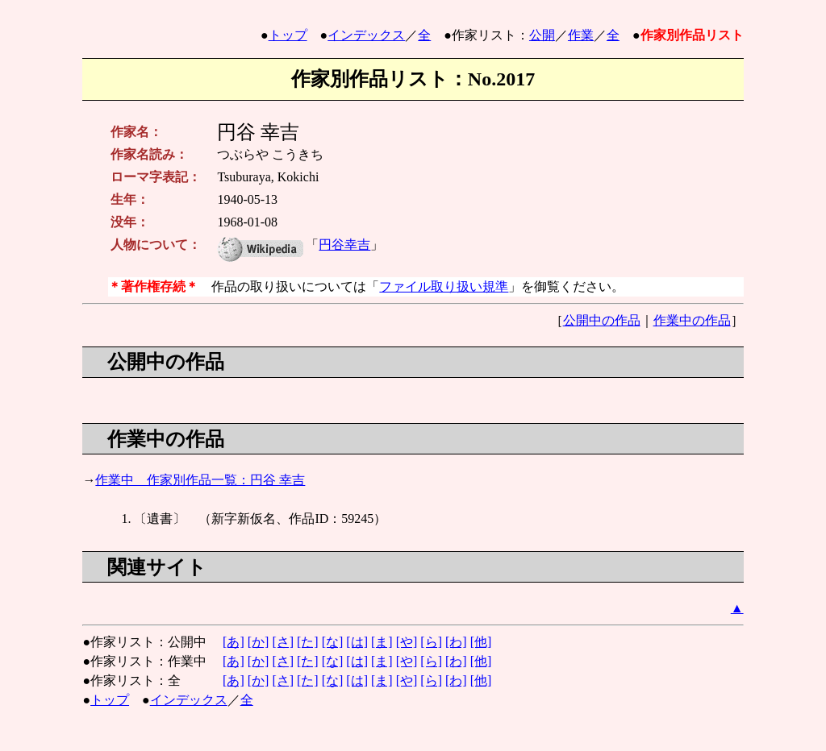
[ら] (431, 642)
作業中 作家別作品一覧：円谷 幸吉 (200, 480)
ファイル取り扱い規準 (443, 286)
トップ (288, 35)
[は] (357, 642)
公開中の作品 (601, 320)
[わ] (456, 642)
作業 (581, 35)
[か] (258, 642)
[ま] (382, 642)
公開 (542, 35)
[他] (481, 642)
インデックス (366, 35)
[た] (308, 642)
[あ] (233, 642)
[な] (333, 642)
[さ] (283, 642)
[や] (407, 642)
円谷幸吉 (344, 244)
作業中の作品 (692, 320)
